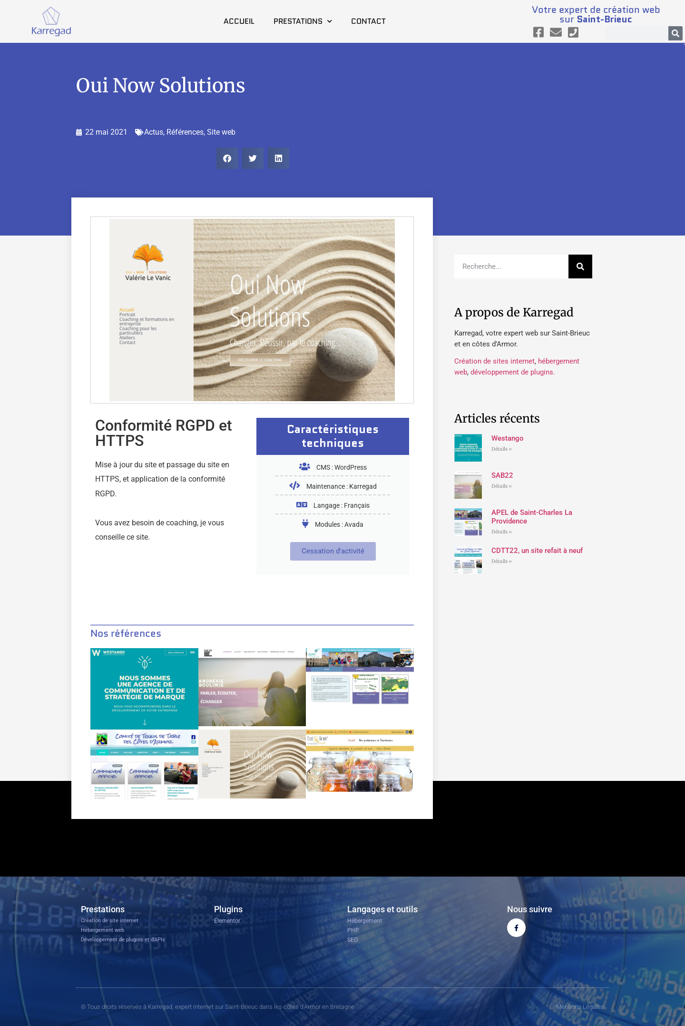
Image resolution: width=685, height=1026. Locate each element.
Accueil (239, 21)
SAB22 (502, 475)
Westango (507, 438)
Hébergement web (102, 930)
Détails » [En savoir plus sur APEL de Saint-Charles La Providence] (501, 532)
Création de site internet (109, 920)
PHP (353, 930)
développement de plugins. (512, 372)
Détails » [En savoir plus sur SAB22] (501, 486)
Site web (221, 132)
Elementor (227, 920)
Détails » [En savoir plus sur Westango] (501, 449)
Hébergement (364, 920)
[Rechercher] (675, 33)
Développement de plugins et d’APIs (123, 940)
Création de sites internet (494, 361)
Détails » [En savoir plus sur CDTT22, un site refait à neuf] (501, 561)
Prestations (303, 21)
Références (185, 132)
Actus (153, 132)
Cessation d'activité (333, 551)
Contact (368, 21)
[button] (227, 158)
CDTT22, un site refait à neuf (537, 550)
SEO (352, 940)
